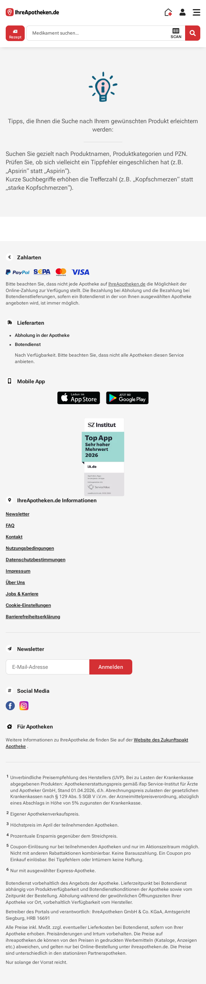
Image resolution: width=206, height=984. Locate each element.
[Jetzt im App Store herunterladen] (78, 398)
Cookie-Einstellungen (28, 605)
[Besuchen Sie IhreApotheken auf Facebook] (10, 705)
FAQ (10, 525)
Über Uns (15, 582)
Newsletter (17, 514)
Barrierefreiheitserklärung (33, 616)
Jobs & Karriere (22, 594)
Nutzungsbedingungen (30, 548)
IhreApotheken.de (127, 284)
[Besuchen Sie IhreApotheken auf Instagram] (24, 705)
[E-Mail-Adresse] (47, 667)
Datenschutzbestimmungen (35, 559)
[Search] (192, 33)
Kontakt (14, 537)
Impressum (18, 571)
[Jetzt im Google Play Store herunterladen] (127, 398)
